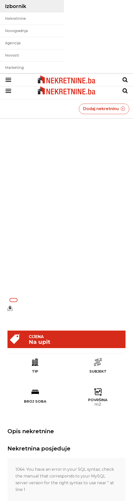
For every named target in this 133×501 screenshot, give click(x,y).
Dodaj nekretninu (104, 108)
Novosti (12, 55)
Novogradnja (16, 31)
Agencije (13, 43)
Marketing (14, 67)
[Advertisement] (66, 259)
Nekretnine (15, 18)
